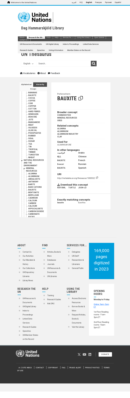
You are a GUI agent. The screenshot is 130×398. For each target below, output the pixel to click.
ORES (59, 120)
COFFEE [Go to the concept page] (31, 101)
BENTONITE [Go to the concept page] (33, 192)
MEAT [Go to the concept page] (31, 125)
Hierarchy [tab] (40, 84)
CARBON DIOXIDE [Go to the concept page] (36, 211)
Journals (50, 264)
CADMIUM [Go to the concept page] (33, 198)
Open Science (99, 37)
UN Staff (75, 256)
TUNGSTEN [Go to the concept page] (33, 155)
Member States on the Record (78, 50)
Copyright (53, 368)
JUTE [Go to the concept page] (30, 119)
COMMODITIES (64, 115)
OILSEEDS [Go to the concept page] (32, 128)
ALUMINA (61, 129)
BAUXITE (61, 160)
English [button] (28, 63)
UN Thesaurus (36, 54)
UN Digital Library (52, 44)
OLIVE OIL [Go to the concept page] (32, 130)
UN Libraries (52, 276)
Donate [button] (105, 354)
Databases (51, 260)
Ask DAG (50, 303)
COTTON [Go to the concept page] (32, 109)
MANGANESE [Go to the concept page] (34, 122)
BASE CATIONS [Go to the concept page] (35, 187)
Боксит (60, 164)
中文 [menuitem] (81, 2)
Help (57, 37)
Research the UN (36, 37)
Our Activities (28, 256)
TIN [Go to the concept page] (30, 147)
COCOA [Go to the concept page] (31, 98)
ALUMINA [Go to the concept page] (32, 174)
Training (50, 295)
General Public (77, 268)
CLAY (59, 137)
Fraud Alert (75, 368)
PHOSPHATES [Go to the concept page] (34, 133)
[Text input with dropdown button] (64, 64)
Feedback (54, 73)
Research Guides (26, 50)
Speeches (41, 50)
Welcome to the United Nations (24, 3)
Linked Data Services (91, 44)
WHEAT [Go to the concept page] (31, 157)
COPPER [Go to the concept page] (32, 106)
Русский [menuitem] (108, 2)
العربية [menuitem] (74, 2)
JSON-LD (82, 188)
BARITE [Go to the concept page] (31, 184)
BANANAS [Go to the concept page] (32, 93)
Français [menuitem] (98, 2)
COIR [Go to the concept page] (30, 103)
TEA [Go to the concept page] (30, 144)
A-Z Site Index (25, 368)
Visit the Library (78, 327)
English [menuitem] (89, 2)
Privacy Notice (92, 368)
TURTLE (72, 188)
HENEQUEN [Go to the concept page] (33, 114)
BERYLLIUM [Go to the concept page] (33, 195)
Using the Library (84, 37)
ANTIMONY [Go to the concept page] (33, 182)
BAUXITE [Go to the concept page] (32, 95)
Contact (40, 368)
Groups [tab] (33, 89)
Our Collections (29, 268)
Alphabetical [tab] (26, 84)
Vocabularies (27, 73)
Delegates (76, 252)
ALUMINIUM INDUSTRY (67, 134)
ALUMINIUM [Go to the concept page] (33, 176)
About (22, 37)
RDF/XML (61, 188)
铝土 (59, 157)
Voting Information (56, 50)
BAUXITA (61, 168)
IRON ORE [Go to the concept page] (32, 117)
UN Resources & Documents (31, 44)
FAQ (63, 368)
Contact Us (24, 40)
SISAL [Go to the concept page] (31, 138)
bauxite (60, 202)
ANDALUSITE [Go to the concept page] (34, 179)
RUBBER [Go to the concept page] (32, 136)
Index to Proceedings (71, 44)
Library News (28, 280)
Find (49, 37)
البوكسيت (61, 153)
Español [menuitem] (118, 2)
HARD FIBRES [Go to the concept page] (34, 111)
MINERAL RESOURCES (67, 118)
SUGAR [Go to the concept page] (31, 141)
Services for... (68, 37)
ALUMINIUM (62, 131)
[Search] (94, 64)
